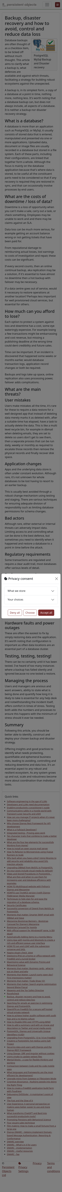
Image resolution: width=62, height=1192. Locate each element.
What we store (16, 591)
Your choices (15, 599)
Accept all (46, 612)
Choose (30, 612)
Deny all (15, 612)
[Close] (56, 578)
